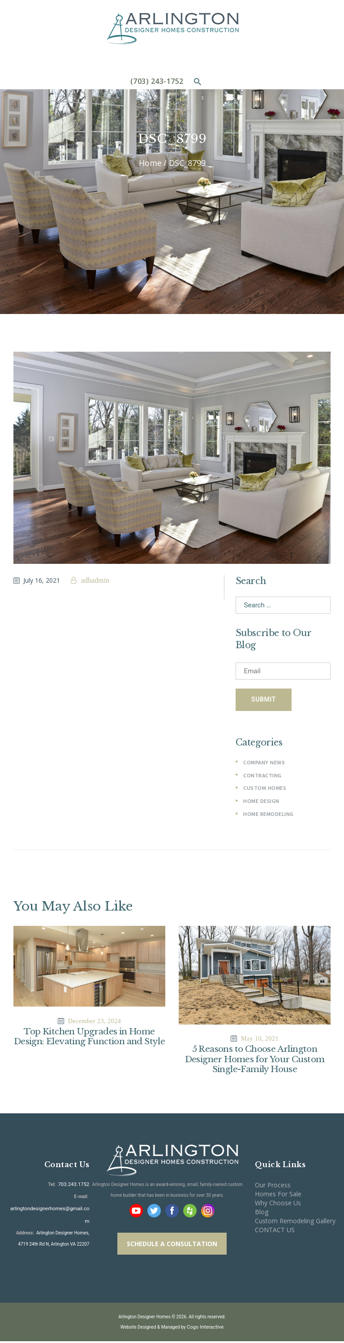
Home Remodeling (268, 815)
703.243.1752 (75, 1186)
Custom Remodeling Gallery (295, 1223)
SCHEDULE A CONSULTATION (172, 1246)
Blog (261, 1214)
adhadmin (94, 580)
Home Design (261, 802)
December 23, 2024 (94, 1022)
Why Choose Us (278, 1205)
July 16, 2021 (41, 580)
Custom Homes (264, 789)
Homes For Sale (278, 1196)
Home (150, 163)
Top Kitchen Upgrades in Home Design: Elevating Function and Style (89, 1044)
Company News (263, 763)
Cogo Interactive (205, 1328)
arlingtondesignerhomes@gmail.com (52, 1208)
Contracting (262, 776)
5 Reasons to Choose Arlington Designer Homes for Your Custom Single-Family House (255, 1061)
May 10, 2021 (260, 1040)
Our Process (273, 1187)
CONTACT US (275, 1232)
